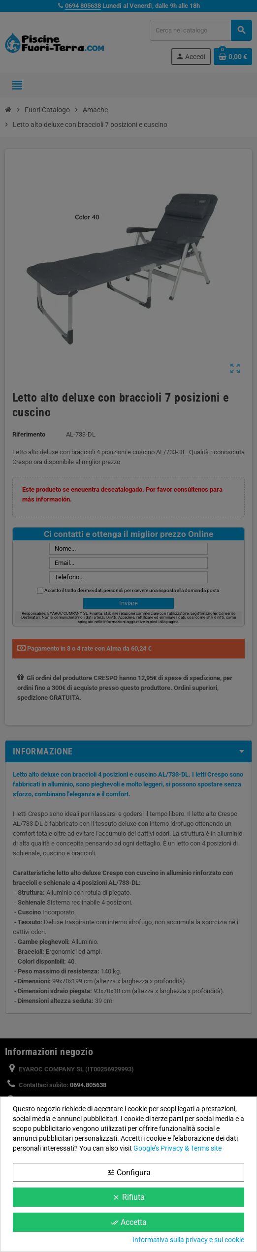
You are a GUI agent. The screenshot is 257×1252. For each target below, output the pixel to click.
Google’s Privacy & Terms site (177, 1148)
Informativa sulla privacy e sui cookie (188, 1240)
